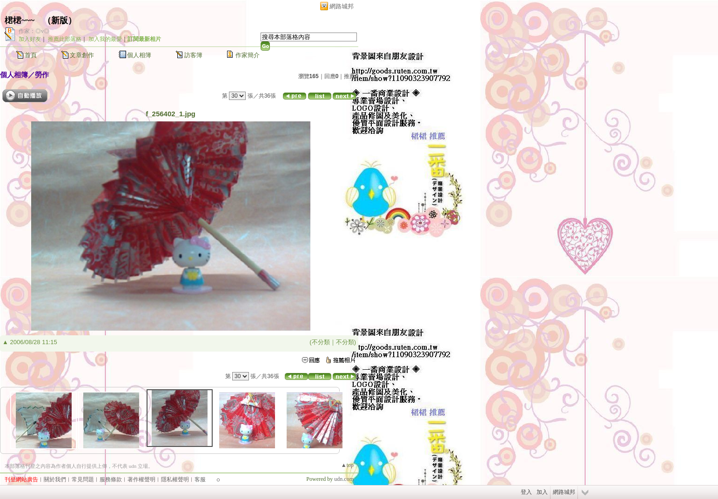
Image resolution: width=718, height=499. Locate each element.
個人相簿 (139, 55)
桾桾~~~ (19, 20)
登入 (526, 492)
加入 (542, 492)
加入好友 (30, 39)
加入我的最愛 (105, 39)
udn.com (344, 479)
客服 (200, 479)
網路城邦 (341, 6)
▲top (347, 465)
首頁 (31, 55)
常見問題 (83, 479)
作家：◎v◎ (34, 31)
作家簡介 (247, 55)
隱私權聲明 (175, 479)
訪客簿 (193, 55)
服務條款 (111, 479)
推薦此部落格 (64, 39)
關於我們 (55, 479)
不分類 (321, 342)
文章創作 (82, 55)
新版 (59, 20)
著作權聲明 (141, 479)
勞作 (42, 75)
